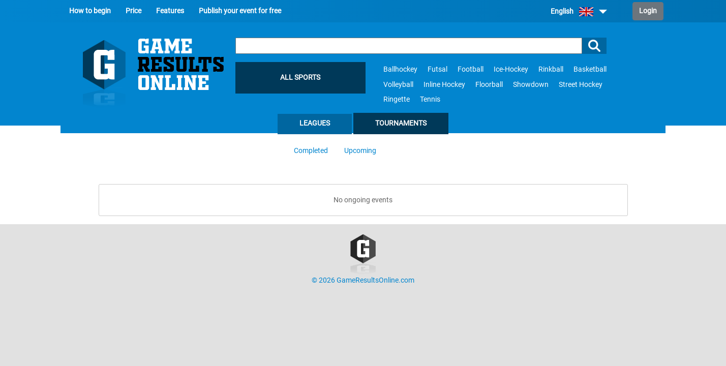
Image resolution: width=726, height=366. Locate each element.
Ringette (396, 99)
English (579, 11)
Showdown (531, 84)
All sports (300, 77)
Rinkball (550, 69)
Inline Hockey (444, 84)
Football (470, 69)
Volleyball (398, 84)
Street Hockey (580, 84)
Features (170, 11)
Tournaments (401, 123)
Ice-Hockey (511, 69)
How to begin (90, 11)
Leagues (314, 123)
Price (133, 11)
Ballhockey (400, 69)
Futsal (437, 69)
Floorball (489, 84)
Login (648, 11)
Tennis (430, 99)
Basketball (590, 69)
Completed (311, 150)
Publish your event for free (240, 11)
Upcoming (360, 150)
